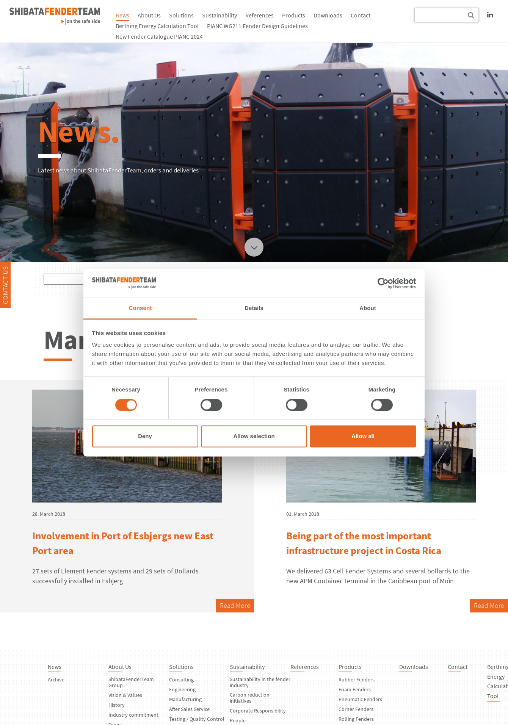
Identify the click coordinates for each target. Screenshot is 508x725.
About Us (149, 15)
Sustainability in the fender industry (260, 682)
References (259, 15)
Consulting (181, 679)
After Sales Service (189, 709)
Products (293, 15)
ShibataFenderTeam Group (131, 682)
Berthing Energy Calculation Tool (157, 26)
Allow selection (253, 436)
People (238, 720)
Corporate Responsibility (258, 711)
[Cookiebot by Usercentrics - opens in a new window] (383, 283)
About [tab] (367, 308)
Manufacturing (185, 699)
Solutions (181, 15)
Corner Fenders (356, 709)
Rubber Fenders (357, 679)
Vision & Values (125, 695)
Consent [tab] (140, 308)
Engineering (182, 689)
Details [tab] (254, 308)
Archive (56, 679)
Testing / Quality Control (196, 719)
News (122, 15)
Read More (235, 605)
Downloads (328, 15)
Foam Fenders (355, 689)
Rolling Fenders (356, 719)
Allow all (363, 436)
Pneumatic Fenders (360, 699)
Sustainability (219, 15)
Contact (360, 15)
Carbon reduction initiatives (250, 698)
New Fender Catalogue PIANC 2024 (159, 36)
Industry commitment (133, 715)
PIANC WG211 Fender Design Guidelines (257, 26)
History (116, 705)
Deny (145, 436)
